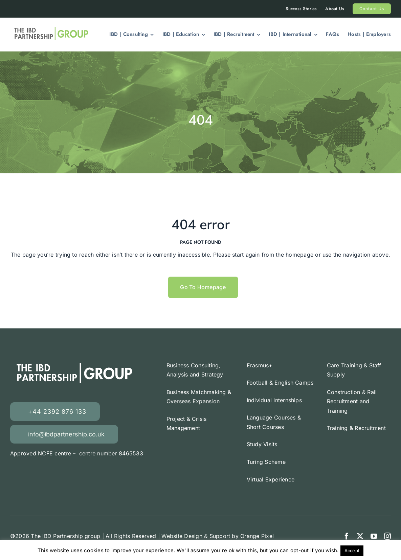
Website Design (181, 536)
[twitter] (360, 536)
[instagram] (387, 536)
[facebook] (346, 536)
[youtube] (374, 536)
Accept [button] (351, 550)
